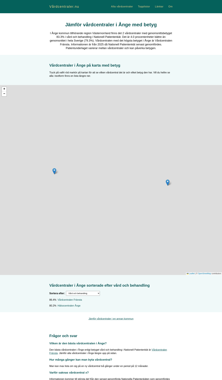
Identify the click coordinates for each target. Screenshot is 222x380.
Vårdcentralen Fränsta (70, 299)
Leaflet (191, 274)
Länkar (159, 6)
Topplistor (144, 6)
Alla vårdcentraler (122, 6)
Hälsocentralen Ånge (69, 305)
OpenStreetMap (204, 274)
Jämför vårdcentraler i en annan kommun (111, 318)
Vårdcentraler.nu (64, 6)
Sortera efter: (57, 293)
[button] (168, 182)
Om (170, 6)
